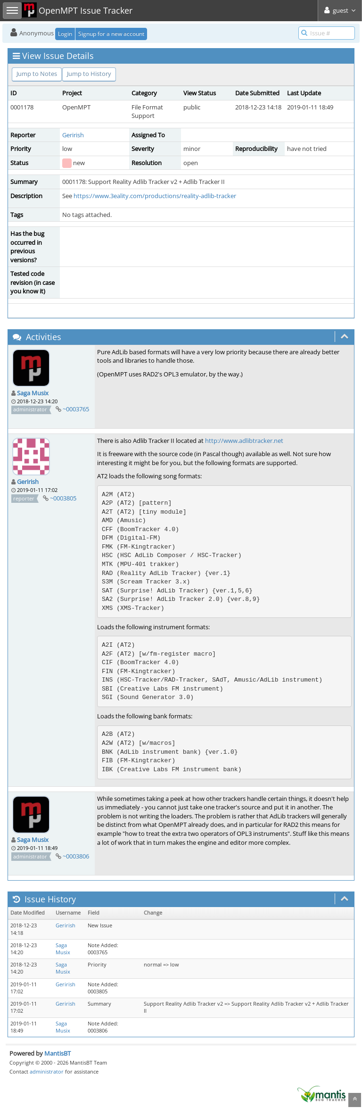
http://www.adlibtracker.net (244, 440)
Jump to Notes (36, 73)
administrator (47, 1071)
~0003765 (76, 409)
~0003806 (76, 856)
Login (65, 34)
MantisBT (57, 1053)
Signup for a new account (111, 34)
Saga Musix (33, 393)
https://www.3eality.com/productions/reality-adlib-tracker (155, 196)
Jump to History (89, 73)
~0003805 (63, 498)
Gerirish (73, 135)
